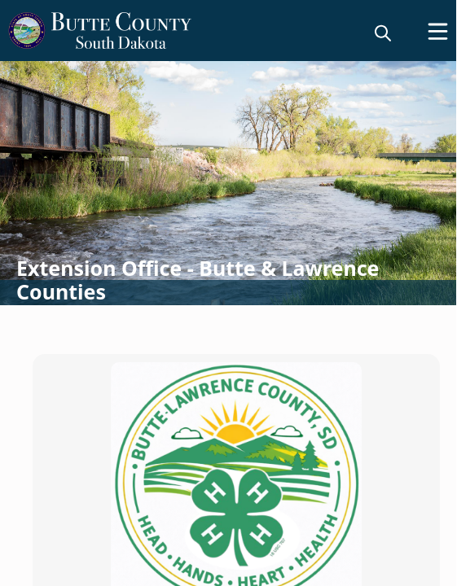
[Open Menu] (438, 31)
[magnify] (383, 32)
